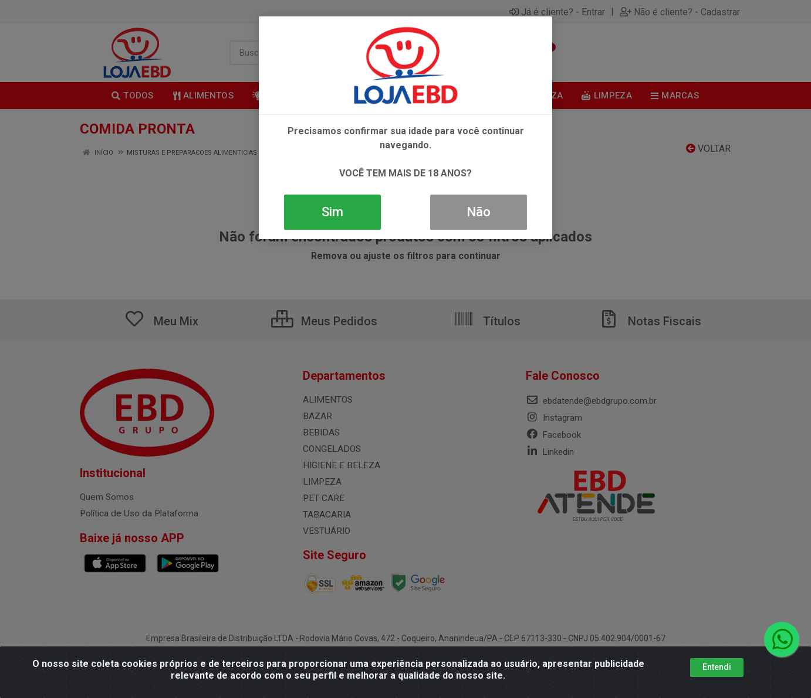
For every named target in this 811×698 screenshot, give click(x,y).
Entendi (716, 667)
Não (479, 212)
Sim (332, 212)
